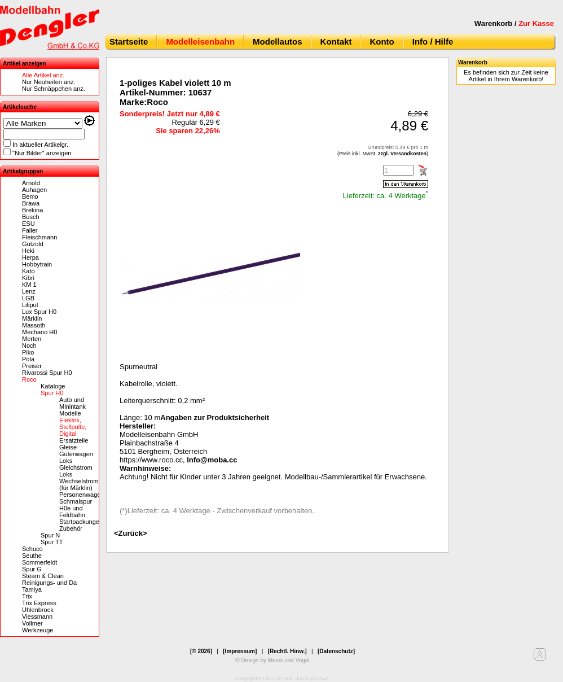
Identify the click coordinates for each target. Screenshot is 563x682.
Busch (30, 216)
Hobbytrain (37, 264)
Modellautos (277, 41)
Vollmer (32, 623)
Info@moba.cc (212, 460)
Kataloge (53, 386)
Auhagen (34, 189)
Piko (28, 352)
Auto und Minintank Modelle (72, 406)
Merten (31, 338)
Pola (28, 359)
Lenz (29, 291)
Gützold (32, 244)
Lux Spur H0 (39, 311)
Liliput (30, 304)
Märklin (32, 318)
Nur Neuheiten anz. (49, 81)
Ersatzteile (73, 440)
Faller (30, 230)
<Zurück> (130, 533)
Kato (28, 271)
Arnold (31, 183)
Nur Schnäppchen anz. (53, 88)
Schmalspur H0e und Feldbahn (75, 508)
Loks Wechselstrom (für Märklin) (78, 481)
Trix (27, 596)
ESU (28, 223)
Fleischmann (39, 237)
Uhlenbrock (38, 609)
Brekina (32, 210)
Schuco (32, 548)
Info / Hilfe (433, 41)
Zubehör (70, 528)
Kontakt (336, 41)
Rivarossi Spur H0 (47, 372)
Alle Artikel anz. (43, 75)
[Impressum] (240, 651)
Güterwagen (76, 454)
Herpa (30, 257)
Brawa (30, 203)
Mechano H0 (39, 332)
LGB (28, 298)
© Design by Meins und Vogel (272, 660)
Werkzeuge (37, 630)
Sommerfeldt (39, 562)
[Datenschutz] (336, 651)
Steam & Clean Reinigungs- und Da (49, 579)
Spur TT (52, 542)
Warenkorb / (514, 23)
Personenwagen (81, 494)
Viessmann (37, 616)
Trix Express (39, 603)
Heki (28, 250)
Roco (29, 379)
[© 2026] (201, 651)
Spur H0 (52, 393)
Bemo (30, 196)
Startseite (128, 41)
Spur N (50, 535)
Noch (29, 345)
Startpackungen (81, 521)
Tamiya (32, 589)
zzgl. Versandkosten (402, 153)
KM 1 (29, 284)
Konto (382, 41)
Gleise (68, 447)
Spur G (32, 569)
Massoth (34, 325)
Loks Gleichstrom (76, 464)
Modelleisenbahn (200, 41)
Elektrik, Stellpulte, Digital (72, 427)
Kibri (28, 277)
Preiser (32, 365)
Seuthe (32, 555)
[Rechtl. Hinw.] (287, 651)
